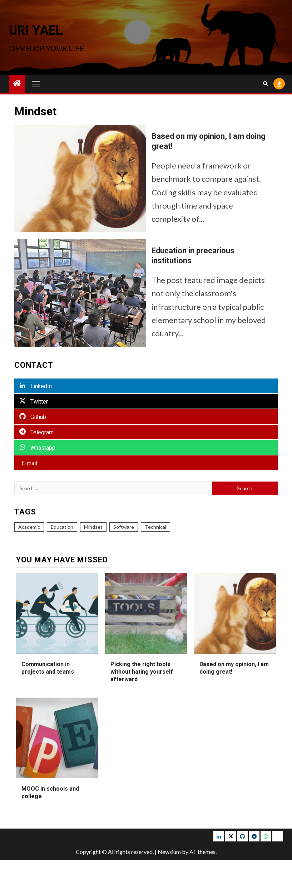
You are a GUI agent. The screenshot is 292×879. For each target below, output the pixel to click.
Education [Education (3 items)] (62, 527)
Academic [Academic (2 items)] (29, 527)
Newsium (169, 851)
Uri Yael (36, 30)
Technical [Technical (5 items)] (155, 527)
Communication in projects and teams (47, 668)
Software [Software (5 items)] (123, 527)
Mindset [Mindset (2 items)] (93, 527)
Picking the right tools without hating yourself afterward (141, 672)
